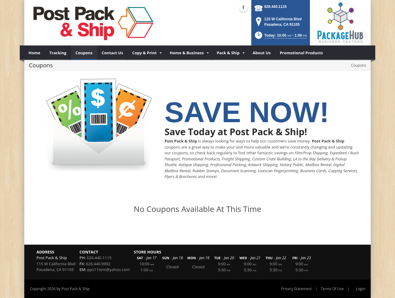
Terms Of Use (332, 288)
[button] (280, 37)
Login (360, 288)
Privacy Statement (296, 288)
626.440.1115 (275, 7)
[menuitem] (34, 52)
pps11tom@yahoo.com (108, 269)
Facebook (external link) (243, 7)
